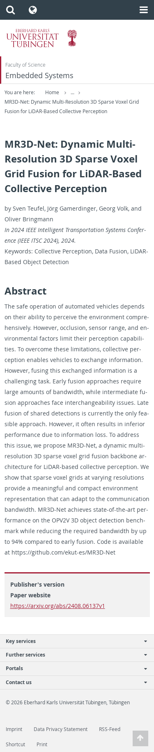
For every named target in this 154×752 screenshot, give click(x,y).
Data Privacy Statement (60, 729)
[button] (10, 10)
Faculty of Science (25, 64)
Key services (73, 641)
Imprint (14, 729)
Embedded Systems (39, 75)
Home (52, 92)
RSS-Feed (109, 729)
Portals (73, 668)
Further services (73, 654)
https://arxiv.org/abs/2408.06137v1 (57, 606)
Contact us (73, 682)
